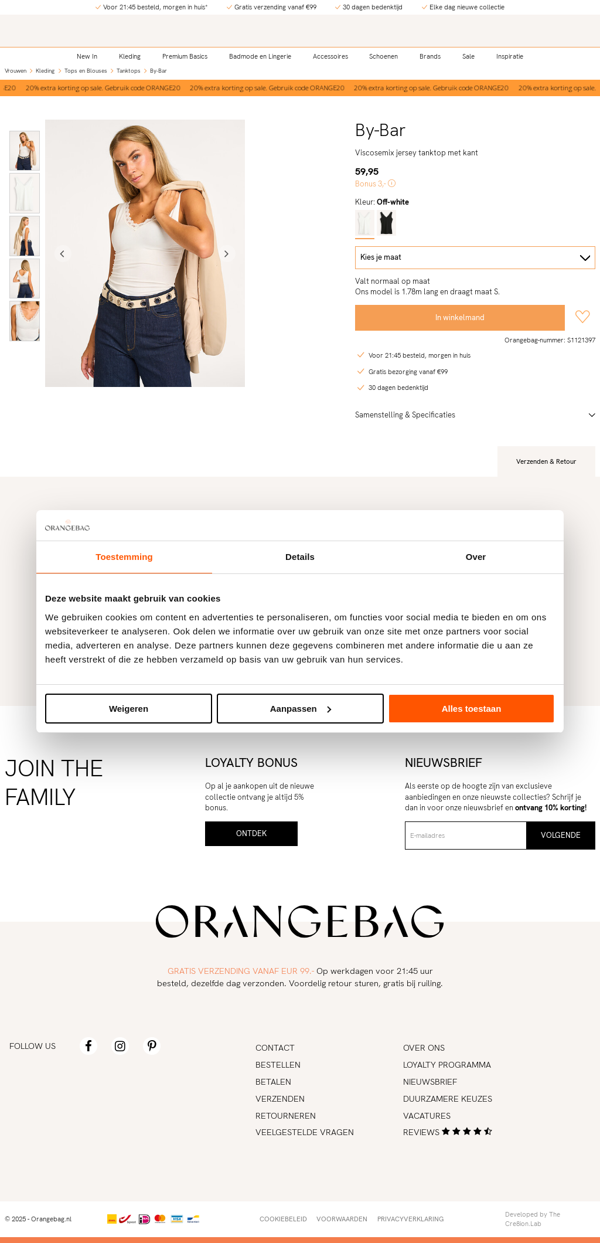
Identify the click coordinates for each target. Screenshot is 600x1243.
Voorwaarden (341, 1219)
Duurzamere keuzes (447, 1098)
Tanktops (129, 71)
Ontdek (251, 833)
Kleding (130, 56)
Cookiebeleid (283, 1219)
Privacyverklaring (410, 1219)
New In (87, 56)
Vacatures (427, 1115)
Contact (275, 1047)
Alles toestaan (472, 709)
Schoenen (383, 56)
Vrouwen (15, 71)
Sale (468, 56)
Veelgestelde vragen (304, 1131)
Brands (430, 56)
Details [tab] (300, 557)
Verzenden (280, 1098)
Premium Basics (184, 56)
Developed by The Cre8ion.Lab (532, 1219)
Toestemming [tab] (124, 557)
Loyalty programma (447, 1064)
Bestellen (278, 1064)
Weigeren (128, 709)
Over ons (424, 1047)
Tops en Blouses (85, 71)
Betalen (273, 1081)
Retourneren (285, 1115)
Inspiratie (509, 56)
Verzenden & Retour (546, 461)
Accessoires (330, 56)
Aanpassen (300, 709)
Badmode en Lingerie (260, 56)
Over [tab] (476, 557)
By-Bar (158, 71)
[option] (269, 88)
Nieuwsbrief (430, 1081)
